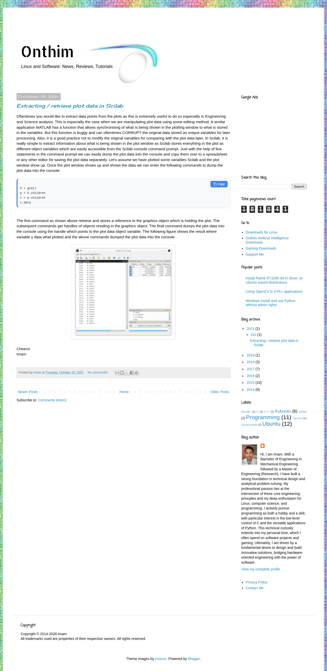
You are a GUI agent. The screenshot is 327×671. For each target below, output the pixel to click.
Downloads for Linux (262, 232)
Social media (249, 424)
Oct (254, 335)
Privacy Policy (257, 582)
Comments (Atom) (52, 399)
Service (297, 418)
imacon (161, 659)
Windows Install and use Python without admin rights (270, 303)
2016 (251, 376)
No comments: (98, 371)
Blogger (194, 659)
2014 (251, 390)
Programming (263, 417)
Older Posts (220, 391)
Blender (246, 411)
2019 (251, 355)
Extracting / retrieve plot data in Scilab (70, 106)
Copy (219, 184)
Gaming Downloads (261, 248)
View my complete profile (260, 569)
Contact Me (255, 588)
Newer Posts (28, 391)
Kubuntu (283, 411)
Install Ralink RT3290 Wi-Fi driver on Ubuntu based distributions (274, 280)
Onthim (47, 51)
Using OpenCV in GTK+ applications (274, 291)
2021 (251, 329)
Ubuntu (271, 424)
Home (124, 391)
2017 (251, 369)
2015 (251, 383)
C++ (266, 411)
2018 (251, 362)
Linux (302, 411)
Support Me (255, 254)
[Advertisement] (112, 21)
